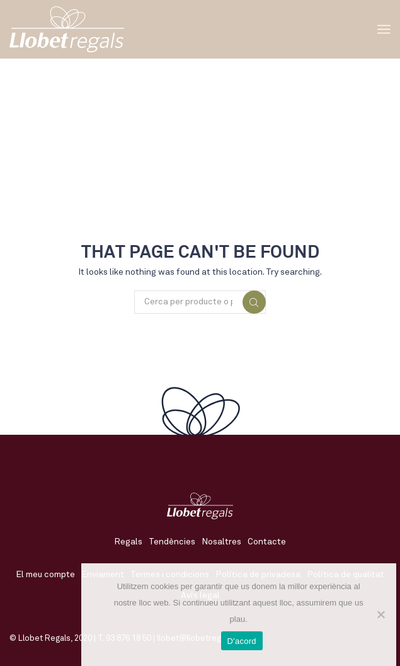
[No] (380, 614)
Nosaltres (221, 541)
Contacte (267, 541)
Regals (128, 541)
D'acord (241, 641)
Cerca (254, 302)
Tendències (172, 541)
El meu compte (45, 574)
